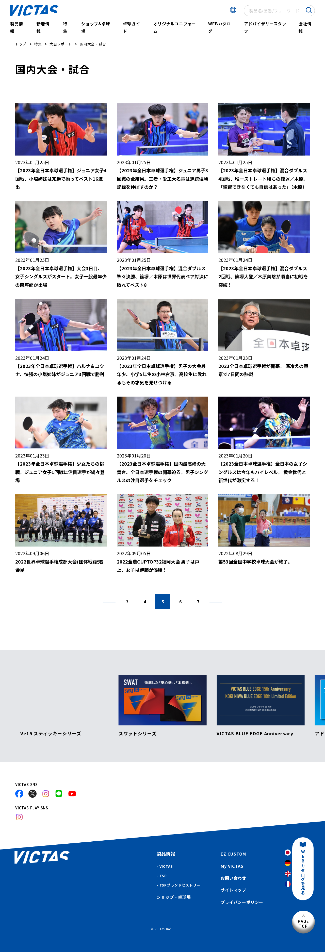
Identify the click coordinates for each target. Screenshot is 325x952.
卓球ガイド (131, 27)
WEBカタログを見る (303, 872)
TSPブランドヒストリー (179, 885)
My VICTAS (232, 866)
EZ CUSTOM (233, 854)
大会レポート (61, 43)
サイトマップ (233, 890)
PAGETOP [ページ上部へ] (303, 924)
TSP (163, 875)
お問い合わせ (233, 878)
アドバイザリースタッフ (265, 27)
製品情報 (16, 27)
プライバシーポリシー (242, 902)
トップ (20, 43)
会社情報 (305, 27)
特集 (65, 27)
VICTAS (166, 866)
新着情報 (43, 27)
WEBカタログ (219, 27)
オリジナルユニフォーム (174, 27)
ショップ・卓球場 (174, 897)
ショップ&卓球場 (95, 27)
